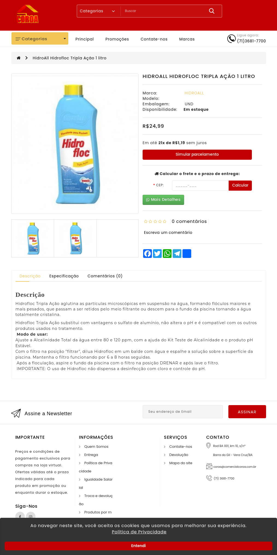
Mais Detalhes (163, 199)
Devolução (178, 454)
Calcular (240, 185)
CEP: (160, 185)
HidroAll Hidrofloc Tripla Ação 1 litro (70, 58)
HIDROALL (194, 93)
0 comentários (189, 221)
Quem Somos (96, 446)
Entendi (138, 545)
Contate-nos (154, 39)
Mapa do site (180, 463)
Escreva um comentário (168, 232)
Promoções (117, 39)
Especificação (64, 276)
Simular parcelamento (197, 154)
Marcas (187, 39)
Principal (84, 39)
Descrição (30, 276)
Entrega (91, 454)
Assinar (247, 412)
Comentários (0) (105, 276)
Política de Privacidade (139, 532)
